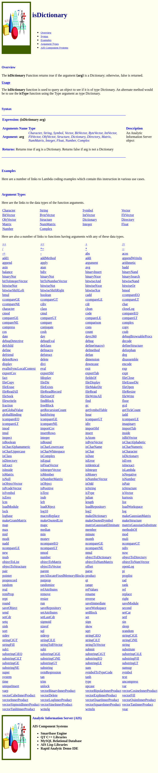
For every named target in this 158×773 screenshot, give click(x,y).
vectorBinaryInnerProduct (57, 690)
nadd (5, 543)
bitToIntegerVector (15, 281)
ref (124, 589)
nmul (88, 552)
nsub (5, 557)
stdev (5, 635)
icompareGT (93, 419)
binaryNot (47, 276)
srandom (128, 631)
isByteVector (94, 442)
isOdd (89, 483)
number (45, 557)
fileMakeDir (93, 387)
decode (127, 341)
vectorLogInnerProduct (56, 700)
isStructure (129, 488)
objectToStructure (14, 566)
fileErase (8, 387)
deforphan (129, 350)
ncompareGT (131, 543)
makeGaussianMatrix (136, 516)
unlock (45, 686)
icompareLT (10, 424)
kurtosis (127, 497)
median (45, 529)
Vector (126, 210)
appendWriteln (132, 258)
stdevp (44, 635)
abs (87, 253)
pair (5, 571)
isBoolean (9, 442)
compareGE (10, 318)
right (125, 598)
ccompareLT (130, 299)
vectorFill (128, 695)
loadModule (10, 506)
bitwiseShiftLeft (13, 290)
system (7, 677)
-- (123, 249)
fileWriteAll (93, 396)
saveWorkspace (95, 608)
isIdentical (92, 465)
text (124, 677)
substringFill (130, 658)
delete (44, 359)
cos (4, 331)
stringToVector (95, 644)
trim (43, 681)
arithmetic (129, 262)
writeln (90, 709)
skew (88, 626)
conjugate (46, 327)
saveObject (9, 608)
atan (43, 267)
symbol (127, 672)
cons (88, 327)
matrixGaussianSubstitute (139, 525)
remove (45, 594)
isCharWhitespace (52, 451)
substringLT (130, 663)
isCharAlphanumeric (16, 447)
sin (124, 621)
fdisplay (45, 377)
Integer (87, 224)
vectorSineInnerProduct (56, 704)
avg (87, 267)
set (87, 617)
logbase (7, 516)
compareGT (48, 318)
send (5, 612)
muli (125, 539)
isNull (6, 479)
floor (125, 401)
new (5, 552)
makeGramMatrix (14, 520)
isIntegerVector (50, 470)
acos (125, 253)
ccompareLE (93, 299)
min (43, 534)
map (5, 525)
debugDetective (12, 341)
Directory (128, 219)
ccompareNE (11, 304)
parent (44, 571)
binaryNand (130, 272)
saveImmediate (95, 603)
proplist (127, 575)
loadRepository (95, 506)
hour (88, 414)
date (5, 336)
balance (7, 272)
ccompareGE (11, 299)
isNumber (128, 479)
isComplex (47, 456)
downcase (91, 364)
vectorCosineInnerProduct (139, 690)
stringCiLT (92, 640)
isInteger (91, 470)
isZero (6, 497)
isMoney (91, 474)
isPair (126, 483)
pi (123, 571)
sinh (5, 626)
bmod (126, 290)
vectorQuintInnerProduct (139, 700)
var (124, 686)
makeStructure (132, 520)
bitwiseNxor (93, 285)
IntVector (89, 215)
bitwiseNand (130, 281)
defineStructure (132, 345)
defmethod (92, 350)
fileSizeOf (47, 396)
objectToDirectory (134, 557)
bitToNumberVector (53, 281)
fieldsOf (90, 377)
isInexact (128, 465)
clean (88, 308)
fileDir (44, 382)
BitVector (8, 215)
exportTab (92, 373)
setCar (126, 612)
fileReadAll (10, 391)
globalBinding (12, 414)
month (89, 539)
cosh (43, 331)
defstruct (46, 354)
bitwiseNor (9, 285)
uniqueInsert (10, 686)
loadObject (47, 506)
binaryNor (9, 276)
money (45, 539)
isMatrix (8, 474)
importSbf (92, 428)
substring (46, 667)
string (126, 644)
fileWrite (128, 396)
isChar (89, 451)
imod (5, 428)
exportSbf (47, 373)
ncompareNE (94, 548)
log (124, 511)
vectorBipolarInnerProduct (103, 690)
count (89, 331)
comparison (93, 322)
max (5, 529)
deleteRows (10, 359)
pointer (7, 575)
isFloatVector (49, 465)
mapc (44, 525)
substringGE (10, 663)
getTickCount (131, 410)
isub (43, 497)
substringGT (48, 663)
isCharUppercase (13, 451)
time (5, 681)
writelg (45, 709)
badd (125, 267)
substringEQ (93, 658)
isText (44, 493)
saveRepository (50, 608)
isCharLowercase (52, 447)
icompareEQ (10, 419)
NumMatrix (48, 224)
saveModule (130, 603)
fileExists (46, 387)
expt (125, 373)
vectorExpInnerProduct (101, 695)
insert (89, 433)
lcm (4, 502)
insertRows (48, 433)
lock (5, 511)
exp (124, 368)
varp (5, 690)
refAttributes (49, 589)
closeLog (128, 308)
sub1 (5, 649)
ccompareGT (49, 299)
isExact (7, 465)
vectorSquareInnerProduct (102, 704)
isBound (46, 442)
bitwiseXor (92, 290)
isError (90, 460)
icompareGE (48, 419)
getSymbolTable (96, 410)
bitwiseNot (47, 285)
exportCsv (9, 373)
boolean (45, 295)
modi (5, 539)
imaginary (129, 424)
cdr (87, 304)
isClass (7, 456)
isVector (127, 493)
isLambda (128, 470)
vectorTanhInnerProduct (18, 709)
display (7, 364)
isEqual (45, 460)
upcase (90, 686)
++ (4, 244)
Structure (46, 219)
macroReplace (50, 516)
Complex (46, 229)
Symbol (88, 210)
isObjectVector (12, 483)
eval (43, 368)
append (7, 262)
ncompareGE (94, 543)
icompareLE (130, 419)
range (89, 585)
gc (86, 405)
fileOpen (128, 387)
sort (4, 631)
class (43, 308)
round (6, 603)
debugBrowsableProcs (137, 336)
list (124, 502)
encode (127, 364)
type (88, 681)
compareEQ (130, 313)
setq (5, 621)
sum (88, 667)
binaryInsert (93, 272)
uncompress (130, 681)
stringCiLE (47, 640)
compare (46, 322)
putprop (45, 580)
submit (90, 649)
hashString (47, 414)
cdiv (43, 304)
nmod (44, 552)
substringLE (93, 663)
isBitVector (129, 437)
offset (89, 566)
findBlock (47, 401)
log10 (44, 511)
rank (125, 585)
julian (89, 497)
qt (86, 580)
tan (42, 677)
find (88, 401)
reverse (90, 598)
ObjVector (9, 219)
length (89, 502)
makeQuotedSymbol (99, 520)
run (42, 603)
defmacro (46, 350)
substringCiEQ (12, 654)
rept (5, 598)
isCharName (93, 447)
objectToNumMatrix (99, 562)
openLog (128, 566)
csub (125, 331)
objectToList (10, 562)
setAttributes (49, 612)
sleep (125, 626)
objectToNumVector (135, 562)
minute (90, 534)
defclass (45, 345)
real (4, 589)
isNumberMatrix (51, 479)
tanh (88, 677)
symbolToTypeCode (98, 672)
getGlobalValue (12, 410)
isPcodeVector (12, 488)
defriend (7, 354)
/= (123, 244)
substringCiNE (50, 658)
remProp (8, 594)
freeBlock (47, 405)
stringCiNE (129, 640)
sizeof (44, 626)
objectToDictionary (98, 557)
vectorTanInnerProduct (137, 704)
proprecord (9, 580)
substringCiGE (50, 654)
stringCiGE (129, 635)
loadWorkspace (132, 506)
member (90, 529)
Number (7, 229)
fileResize (129, 391)
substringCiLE (132, 654)
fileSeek (7, 396)
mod (125, 534)
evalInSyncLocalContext (19, 368)
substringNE (10, 667)
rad (124, 580)
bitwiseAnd (93, 281)
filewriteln (9, 401)
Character (8, 210)
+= (42, 244)
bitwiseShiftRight (52, 290)
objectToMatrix (50, 562)
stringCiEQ (93, 635)
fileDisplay (92, 382)
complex (128, 322)
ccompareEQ (131, 295)
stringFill (8, 644)
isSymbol (8, 493)
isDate (89, 456)
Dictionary (90, 219)
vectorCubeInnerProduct (18, 695)
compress (8, 327)
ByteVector (47, 215)
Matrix (7, 224)
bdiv (43, 272)
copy (125, 327)
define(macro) (94, 345)
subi (43, 649)
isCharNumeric (132, 447)
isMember (47, 474)
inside (126, 433)
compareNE (10, 322)
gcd (124, 405)
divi (43, 364)
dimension (92, 359)
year (125, 709)
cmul (43, 313)
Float (125, 224)
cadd (88, 295)
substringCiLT (12, 658)
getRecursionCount (53, 410)
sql (42, 631)
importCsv (47, 428)
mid (5, 534)
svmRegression (50, 672)
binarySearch (131, 276)
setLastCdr (47, 617)
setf (124, 617)
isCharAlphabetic (134, 442)
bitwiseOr (128, 285)
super (6, 672)
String (44, 210)
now (125, 552)
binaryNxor (93, 276)
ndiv (125, 548)
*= (42, 249)
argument (91, 262)
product (90, 575)
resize (44, 598)
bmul (5, 295)
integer (45, 437)
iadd (125, 414)
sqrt (87, 631)
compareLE (93, 318)
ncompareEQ (49, 543)
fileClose (128, 377)
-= (3, 253)
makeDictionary (96, 516)
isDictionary (130, 456)
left (42, 502)
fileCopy (8, 382)
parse (88, 571)
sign (88, 621)
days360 (90, 336)
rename (90, 594)
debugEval (47, 341)
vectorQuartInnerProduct (102, 700)
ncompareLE (11, 548)
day (42, 336)
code (88, 313)
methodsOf (129, 529)
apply (44, 262)
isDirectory (9, 460)
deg (124, 354)
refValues (91, 589)
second (126, 608)
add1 (5, 258)
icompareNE (48, 424)
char (125, 304)
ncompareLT (48, 548)
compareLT (129, 318)
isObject (46, 483)
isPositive (46, 488)
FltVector (128, 215)
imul (5, 433)
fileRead (91, 391)
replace (127, 594)
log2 (88, 511)
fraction (7, 405)
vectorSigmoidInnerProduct (21, 704)
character (8, 308)
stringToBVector (51, 644)
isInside (7, 470)
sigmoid (45, 621)
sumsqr (127, 667)
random (7, 585)
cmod (6, 313)
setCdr (6, 617)
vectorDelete (49, 695)
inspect (7, 437)
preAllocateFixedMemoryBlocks (62, 575)
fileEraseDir (130, 382)
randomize (47, 585)
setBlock (91, 612)
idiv (88, 424)
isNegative (129, 474)
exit (87, 368)
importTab (129, 428)
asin (5, 267)
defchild (7, 345)
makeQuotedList (51, 520)
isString (90, 488)
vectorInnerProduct (15, 700)
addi (88, 258)
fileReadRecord (50, 391)
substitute (128, 649)
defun (89, 354)
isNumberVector (96, 479)
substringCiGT (95, 654)
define (6, 350)
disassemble (130, 359)
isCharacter (129, 451)
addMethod (48, 258)
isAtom (90, 437)
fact (4, 377)
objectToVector (50, 566)
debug (89, 341)
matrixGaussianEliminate (102, 525)
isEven (126, 460)
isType (89, 493)
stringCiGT (10, 640)
